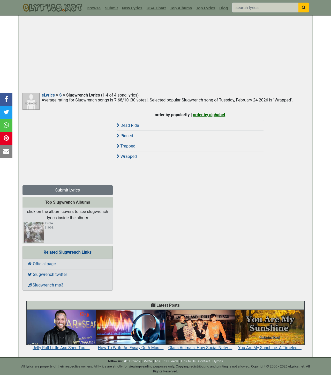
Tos (157, 361)
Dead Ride (128, 125)
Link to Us (188, 361)
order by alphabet (209, 114)
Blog (223, 8)
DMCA (147, 361)
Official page (42, 263)
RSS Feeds (170, 361)
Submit (111, 8)
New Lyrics (132, 8)
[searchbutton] (303, 7)
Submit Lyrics (67, 190)
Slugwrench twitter (47, 274)
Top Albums (181, 8)
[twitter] (125, 361)
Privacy (134, 361)
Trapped (126, 146)
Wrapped (127, 156)
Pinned (125, 135)
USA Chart (156, 8)
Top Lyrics (205, 8)
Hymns (217, 361)
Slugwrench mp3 (45, 285)
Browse (94, 8)
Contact (204, 361)
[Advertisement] (165, 54)
